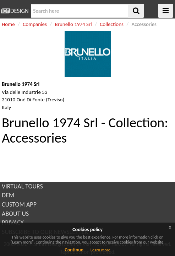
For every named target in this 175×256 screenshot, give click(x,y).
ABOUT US (15, 214)
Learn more (100, 249)
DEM (8, 195)
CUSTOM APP (19, 204)
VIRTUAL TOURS (22, 186)
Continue (74, 250)
